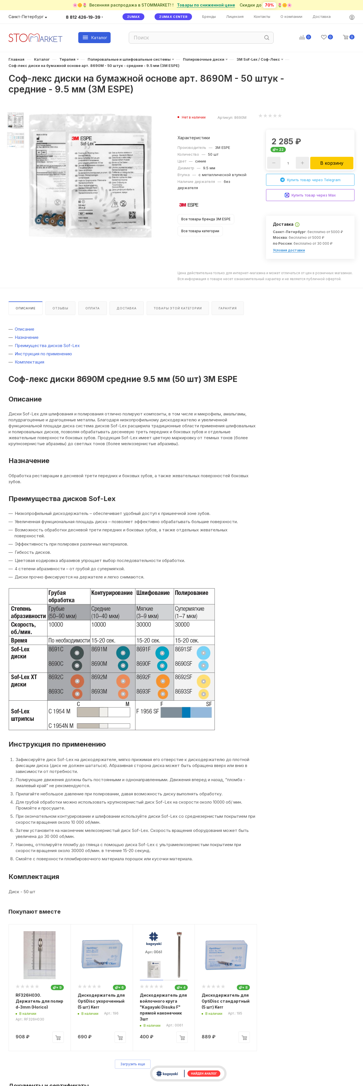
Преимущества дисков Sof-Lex (47, 345)
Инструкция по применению (43, 353)
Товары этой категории (178, 308)
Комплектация (29, 362)
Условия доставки (289, 250)
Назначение (27, 337)
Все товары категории (200, 231)
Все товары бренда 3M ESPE (206, 219)
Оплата (92, 308)
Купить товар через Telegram (310, 180)
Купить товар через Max (310, 195)
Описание (25, 308)
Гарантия (228, 308)
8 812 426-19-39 (83, 17)
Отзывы (60, 308)
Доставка (126, 308)
